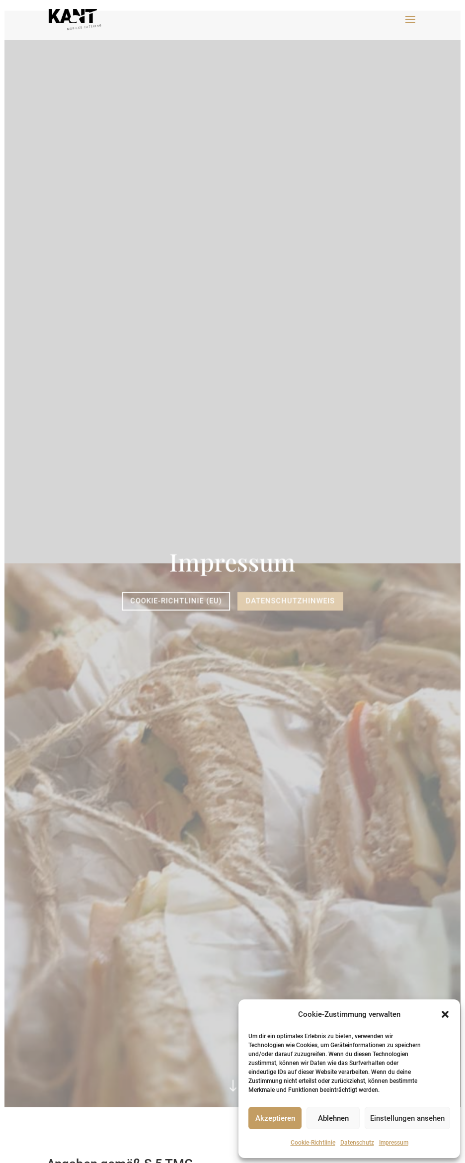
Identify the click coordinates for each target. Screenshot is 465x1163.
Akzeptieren (275, 1118)
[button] (445, 1014)
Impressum (393, 1142)
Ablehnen (333, 1118)
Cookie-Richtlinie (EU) (176, 600)
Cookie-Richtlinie (313, 1142)
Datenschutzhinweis (289, 600)
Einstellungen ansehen (407, 1118)
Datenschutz (357, 1142)
